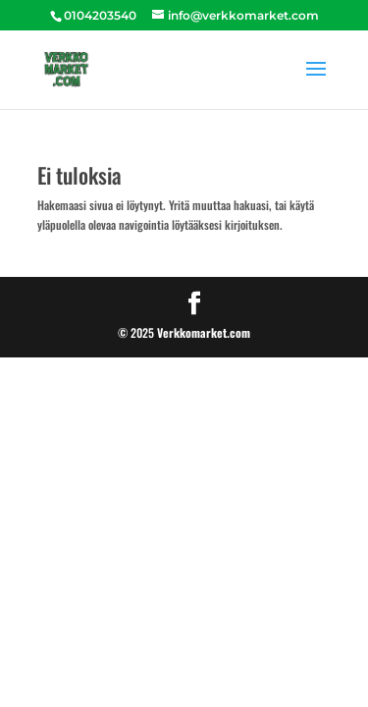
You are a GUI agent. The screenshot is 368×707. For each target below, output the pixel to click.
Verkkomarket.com (203, 332)
